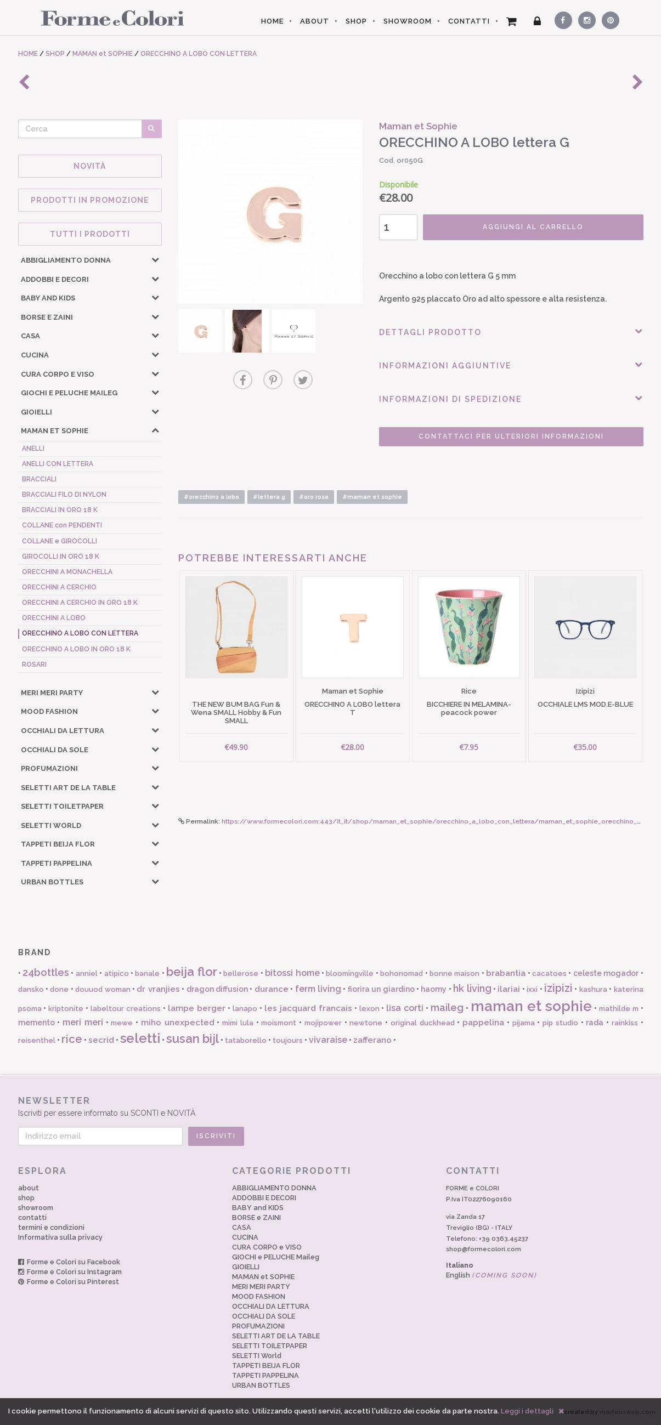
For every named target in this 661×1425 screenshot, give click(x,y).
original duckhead (423, 1023)
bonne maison (454, 973)
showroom (35, 1207)
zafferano (372, 1040)
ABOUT (314, 21)
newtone (365, 1023)
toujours (288, 1040)
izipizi (558, 988)
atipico (116, 973)
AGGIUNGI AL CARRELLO (533, 227)
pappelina (483, 1022)
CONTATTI (469, 21)
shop (26, 1198)
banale (147, 973)
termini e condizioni (51, 1227)
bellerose (240, 973)
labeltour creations (126, 1008)
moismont (278, 1023)
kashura (593, 989)
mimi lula (237, 1023)
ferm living (318, 989)
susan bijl (192, 1038)
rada (594, 1022)
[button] (155, 259)
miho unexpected (177, 1022)
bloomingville (350, 973)
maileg (447, 1007)
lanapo (245, 1008)
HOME (272, 21)
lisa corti (404, 1008)
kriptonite (65, 1008)
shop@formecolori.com (483, 1249)
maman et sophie (531, 1006)
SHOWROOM (407, 21)
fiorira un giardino (381, 989)
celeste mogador (606, 973)
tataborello (246, 1040)
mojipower (323, 1023)
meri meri (83, 1022)
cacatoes (549, 973)
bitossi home (292, 973)
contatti (32, 1217)
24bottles (45, 972)
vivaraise (328, 1040)
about (28, 1188)
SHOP (356, 21)
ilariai (509, 989)
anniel (87, 973)
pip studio (560, 1023)
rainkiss (625, 1023)
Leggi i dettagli (527, 1411)
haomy (434, 989)
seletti (140, 1038)
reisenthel (36, 1040)
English (491, 1275)
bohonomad (401, 973)
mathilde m (619, 1008)
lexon (369, 1008)
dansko (31, 989)
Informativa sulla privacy (60, 1237)
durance (272, 989)
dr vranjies (158, 989)
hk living (472, 988)
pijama (523, 1023)
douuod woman (102, 989)
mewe (122, 1023)
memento (36, 1022)
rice (71, 1039)
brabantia (506, 973)
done (59, 989)
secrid (101, 1040)
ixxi (532, 989)
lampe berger (196, 1008)
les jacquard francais (308, 1008)
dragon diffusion (217, 989)
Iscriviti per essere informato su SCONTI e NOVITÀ (330, 1106)
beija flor (191, 971)
